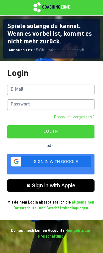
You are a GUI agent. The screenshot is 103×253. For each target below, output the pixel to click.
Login (51, 132)
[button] (51, 161)
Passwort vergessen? (74, 117)
